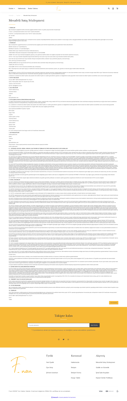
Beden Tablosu (33, 8)
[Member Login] (112, 8)
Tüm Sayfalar (113, 302)
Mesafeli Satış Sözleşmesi (105, 365)
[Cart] (116, 8)
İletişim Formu (76, 375)
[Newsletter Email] (63, 326)
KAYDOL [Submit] (90, 326)
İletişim (73, 370)
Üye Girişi (49, 370)
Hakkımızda (21, 8)
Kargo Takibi (75, 380)
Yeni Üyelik (50, 365)
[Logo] (58, 8)
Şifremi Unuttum (52, 375)
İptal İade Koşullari (102, 375)
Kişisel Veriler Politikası (104, 380)
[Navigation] (12, 8)
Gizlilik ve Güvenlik (102, 370)
